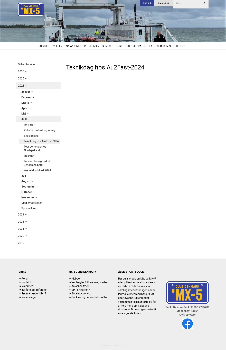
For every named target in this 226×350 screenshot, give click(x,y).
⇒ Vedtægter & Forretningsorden (88, 282)
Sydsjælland (31, 135)
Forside (43, 46)
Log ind (147, 3)
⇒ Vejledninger (27, 297)
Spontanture (28, 208)
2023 (21, 214)
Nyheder (57, 46)
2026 (21, 71)
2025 (21, 78)
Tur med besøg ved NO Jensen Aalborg (37, 163)
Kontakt (107, 46)
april (24, 108)
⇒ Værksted (26, 286)
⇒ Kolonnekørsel (79, 286)
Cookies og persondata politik (89, 297)
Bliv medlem (164, 3)
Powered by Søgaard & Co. (113, 345)
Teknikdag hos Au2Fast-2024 (41, 141)
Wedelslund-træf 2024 (37, 170)
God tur (180, 46)
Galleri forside (26, 64)
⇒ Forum (24, 278)
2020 (21, 236)
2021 (21, 228)
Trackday (29, 155)
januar (25, 92)
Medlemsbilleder (31, 202)
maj (23, 113)
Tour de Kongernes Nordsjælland (35, 148)
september (28, 186)
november (28, 197)
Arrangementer (75, 46)
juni (24, 119)
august (26, 181)
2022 (21, 221)
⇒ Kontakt (25, 282)
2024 (21, 85)
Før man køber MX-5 (34, 293)
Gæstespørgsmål (160, 46)
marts (25, 102)
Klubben (94, 46)
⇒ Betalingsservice (80, 293)
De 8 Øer (29, 125)
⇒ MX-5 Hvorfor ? (79, 289)
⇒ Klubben (75, 278)
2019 (21, 243)
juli (23, 175)
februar (26, 97)
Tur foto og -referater (131, 46)
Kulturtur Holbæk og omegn (40, 130)
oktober (26, 192)
